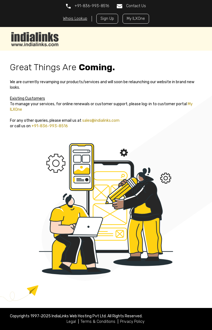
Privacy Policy (132, 321)
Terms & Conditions (98, 321)
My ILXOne (136, 18)
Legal (71, 321)
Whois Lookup (75, 18)
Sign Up (107, 18)
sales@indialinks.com (101, 120)
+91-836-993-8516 (87, 6)
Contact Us (131, 6)
